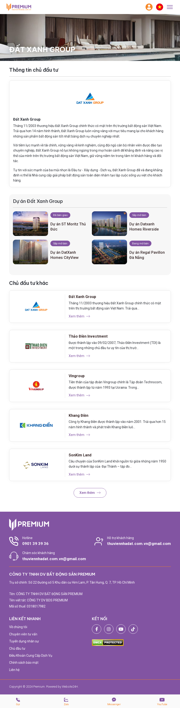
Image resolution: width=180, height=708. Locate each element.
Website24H (70, 686)
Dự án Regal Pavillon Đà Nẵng (147, 255)
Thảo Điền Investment (88, 336)
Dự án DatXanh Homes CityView (64, 255)
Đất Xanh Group (82, 296)
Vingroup (77, 376)
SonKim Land (80, 455)
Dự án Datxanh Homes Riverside (144, 226)
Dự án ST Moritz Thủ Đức (68, 226)
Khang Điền (78, 415)
